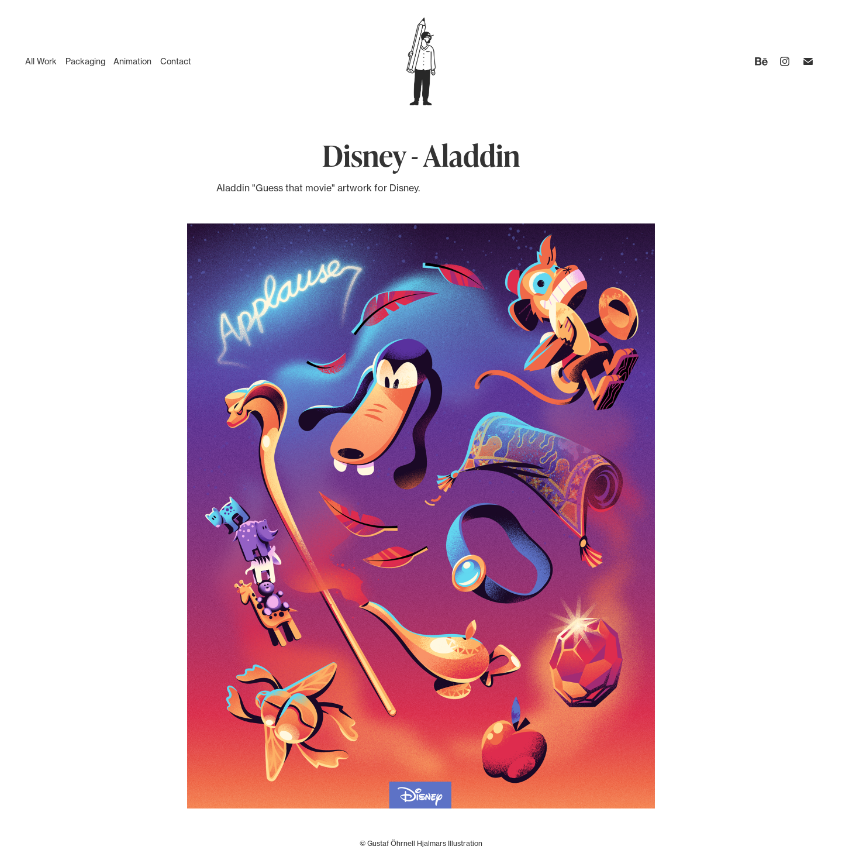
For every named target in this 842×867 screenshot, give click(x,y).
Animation (132, 61)
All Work (41, 61)
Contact (175, 61)
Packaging (85, 61)
